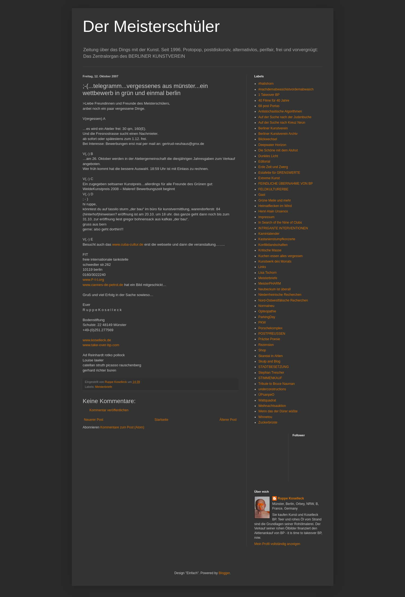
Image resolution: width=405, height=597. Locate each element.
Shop (262, 350)
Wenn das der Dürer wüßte (278, 411)
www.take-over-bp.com (101, 345)
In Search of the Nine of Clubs (280, 222)
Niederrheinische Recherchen (280, 295)
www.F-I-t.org (93, 280)
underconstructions (272, 389)
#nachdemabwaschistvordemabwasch (286, 89)
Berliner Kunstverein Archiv (278, 134)
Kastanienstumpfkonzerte (276, 239)
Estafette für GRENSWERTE (279, 173)
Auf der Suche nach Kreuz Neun (281, 122)
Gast (261, 195)
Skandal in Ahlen (270, 356)
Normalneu (266, 306)
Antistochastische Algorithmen (280, 111)
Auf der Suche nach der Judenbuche (285, 117)
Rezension (266, 345)
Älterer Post (228, 420)
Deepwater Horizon (272, 145)
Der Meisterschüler (151, 26)
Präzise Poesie (269, 339)
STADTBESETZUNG (273, 367)
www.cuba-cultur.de (127, 244)
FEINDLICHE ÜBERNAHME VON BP (285, 183)
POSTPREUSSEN (271, 334)
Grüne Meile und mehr (274, 200)
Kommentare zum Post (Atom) (122, 427)
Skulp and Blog (269, 361)
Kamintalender (268, 234)
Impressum (266, 217)
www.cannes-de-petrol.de (103, 285)
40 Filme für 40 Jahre (273, 100)
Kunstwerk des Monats (274, 261)
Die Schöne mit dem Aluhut (278, 150)
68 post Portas (268, 106)
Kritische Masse (270, 250)
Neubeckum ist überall (274, 289)
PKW (262, 322)
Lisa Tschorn (267, 273)
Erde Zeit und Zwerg (273, 167)
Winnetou (265, 417)
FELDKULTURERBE (273, 189)
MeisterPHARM (269, 283)
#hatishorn (266, 84)
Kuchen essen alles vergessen (280, 256)
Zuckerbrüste (268, 422)
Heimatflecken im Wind (275, 206)
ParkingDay (266, 317)
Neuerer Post (93, 420)
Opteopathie (267, 311)
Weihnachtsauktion (272, 406)
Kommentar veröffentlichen (109, 410)
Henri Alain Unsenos (273, 211)
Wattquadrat (267, 400)
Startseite (161, 420)
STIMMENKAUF (270, 378)
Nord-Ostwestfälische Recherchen (283, 300)
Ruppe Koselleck (291, 498)
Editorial (264, 161)
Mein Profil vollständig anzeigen (277, 544)
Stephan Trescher (271, 372)
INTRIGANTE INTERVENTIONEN (283, 228)
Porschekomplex (270, 328)
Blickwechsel (267, 139)
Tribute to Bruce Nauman (276, 384)
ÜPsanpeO (266, 395)
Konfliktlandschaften (273, 245)
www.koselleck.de (97, 340)
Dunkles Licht (268, 156)
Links (262, 267)
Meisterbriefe (103, 386)
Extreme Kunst (269, 178)
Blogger (224, 573)
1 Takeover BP (269, 95)
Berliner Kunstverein (273, 128)
